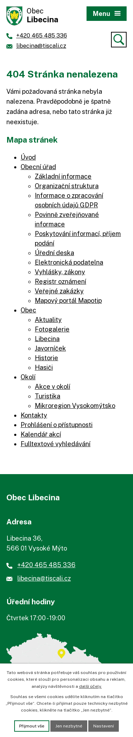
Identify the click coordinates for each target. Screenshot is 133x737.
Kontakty (34, 415)
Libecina (47, 338)
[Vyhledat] (119, 39)
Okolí (28, 377)
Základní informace (63, 176)
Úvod (28, 157)
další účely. (90, 686)
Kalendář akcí (41, 434)
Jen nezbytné (68, 726)
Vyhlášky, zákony (60, 272)
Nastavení (103, 726)
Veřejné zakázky (59, 291)
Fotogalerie (52, 329)
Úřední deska (54, 253)
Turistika (47, 396)
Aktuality (48, 319)
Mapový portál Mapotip (68, 300)
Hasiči (44, 367)
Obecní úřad (38, 167)
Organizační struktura (67, 186)
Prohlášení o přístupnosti (57, 424)
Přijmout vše (31, 726)
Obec (28, 310)
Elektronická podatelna (69, 262)
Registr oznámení (60, 281)
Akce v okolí (52, 386)
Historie (46, 358)
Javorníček (50, 348)
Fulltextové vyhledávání (55, 444)
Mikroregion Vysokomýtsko (75, 405)
